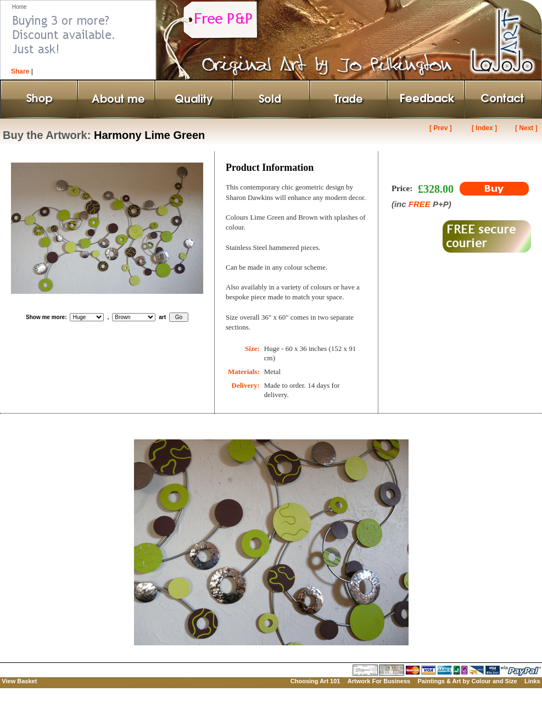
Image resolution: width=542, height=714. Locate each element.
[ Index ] (484, 128)
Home (19, 7)
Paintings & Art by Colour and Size (467, 681)
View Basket (19, 681)
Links (532, 681)
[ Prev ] (440, 128)
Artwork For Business (379, 681)
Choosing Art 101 (315, 681)
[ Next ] (526, 128)
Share (20, 71)
